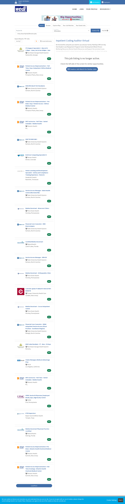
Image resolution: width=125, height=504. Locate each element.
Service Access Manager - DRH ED (36, 257)
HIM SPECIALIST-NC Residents (35, 86)
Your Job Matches (68, 25)
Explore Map (57, 25)
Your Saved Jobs (81, 25)
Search (41, 25)
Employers (106, 2)
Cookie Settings (112, 500)
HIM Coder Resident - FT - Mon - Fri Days (38, 344)
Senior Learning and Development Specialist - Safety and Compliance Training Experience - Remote (36, 173)
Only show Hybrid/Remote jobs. (27, 34)
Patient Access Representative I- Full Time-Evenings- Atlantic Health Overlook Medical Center (37, 469)
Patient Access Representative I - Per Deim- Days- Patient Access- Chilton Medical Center (37, 104)
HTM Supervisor (30, 413)
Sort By (18, 41)
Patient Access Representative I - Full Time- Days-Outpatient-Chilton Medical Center (38, 68)
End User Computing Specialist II (36, 155)
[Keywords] (34, 31)
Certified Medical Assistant (34, 242)
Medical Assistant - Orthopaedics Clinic (38, 273)
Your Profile (92, 9)
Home (74, 9)
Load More (34, 486)
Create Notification (46, 41)
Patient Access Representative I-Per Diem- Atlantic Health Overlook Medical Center (38, 449)
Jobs (81, 9)
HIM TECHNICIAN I (31, 139)
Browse (48, 25)
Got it (120, 500)
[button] (105, 31)
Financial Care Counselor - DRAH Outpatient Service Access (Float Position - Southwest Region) (36, 326)
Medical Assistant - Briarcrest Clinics (37, 208)
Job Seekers (95, 2)
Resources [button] (104, 9)
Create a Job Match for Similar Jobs (82, 69)
